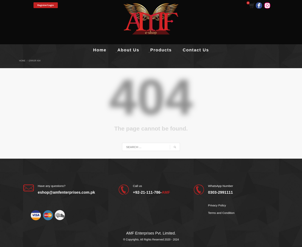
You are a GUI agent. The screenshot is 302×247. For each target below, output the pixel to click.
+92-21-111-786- (151, 192)
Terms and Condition (221, 212)
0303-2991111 (220, 192)
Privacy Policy (217, 205)
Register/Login (45, 5)
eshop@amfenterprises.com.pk (66, 192)
